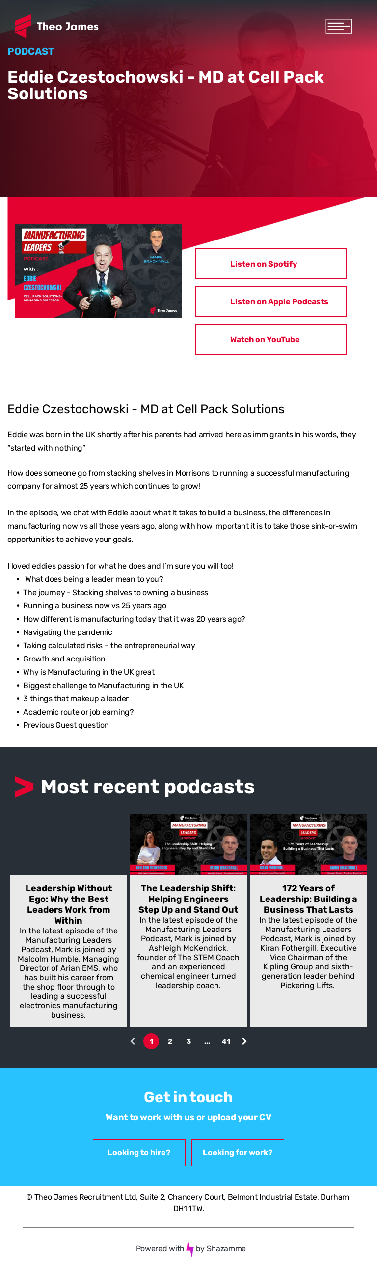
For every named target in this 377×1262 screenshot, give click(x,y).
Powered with (160, 1248)
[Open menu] (339, 26)
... (207, 1041)
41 (226, 1041)
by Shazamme (221, 1248)
